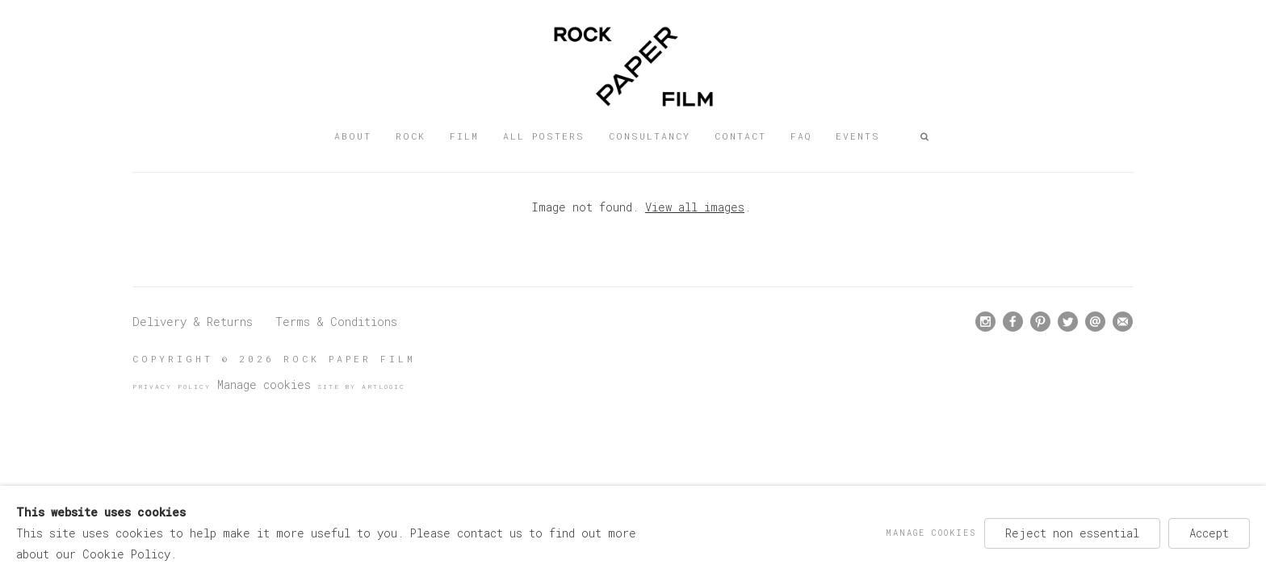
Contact (740, 136)
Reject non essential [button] (1072, 533)
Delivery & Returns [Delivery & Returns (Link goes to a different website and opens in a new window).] (192, 321)
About (352, 136)
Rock (410, 136)
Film (464, 136)
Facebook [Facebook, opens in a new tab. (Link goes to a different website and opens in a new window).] (1013, 321)
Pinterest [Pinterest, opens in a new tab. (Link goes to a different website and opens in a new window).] (1040, 321)
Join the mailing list (1123, 321)
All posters (544, 136)
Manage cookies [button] (264, 384)
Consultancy (649, 136)
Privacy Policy (171, 386)
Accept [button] (1209, 533)
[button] (925, 136)
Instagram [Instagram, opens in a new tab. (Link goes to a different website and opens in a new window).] (985, 321)
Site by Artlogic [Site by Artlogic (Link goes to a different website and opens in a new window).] (361, 386)
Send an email (1095, 321)
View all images (694, 207)
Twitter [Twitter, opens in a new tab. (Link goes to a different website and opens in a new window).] (1068, 321)
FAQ (800, 136)
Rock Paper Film (633, 66)
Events (858, 136)
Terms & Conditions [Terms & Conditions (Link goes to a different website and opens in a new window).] (336, 321)
